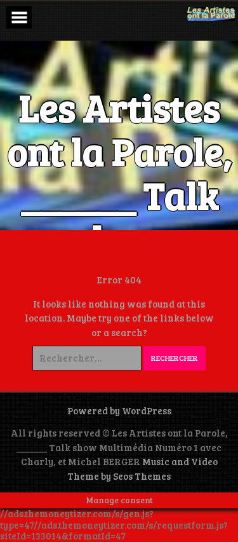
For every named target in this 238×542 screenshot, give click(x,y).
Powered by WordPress (119, 410)
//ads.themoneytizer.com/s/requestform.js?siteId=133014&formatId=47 (114, 530)
